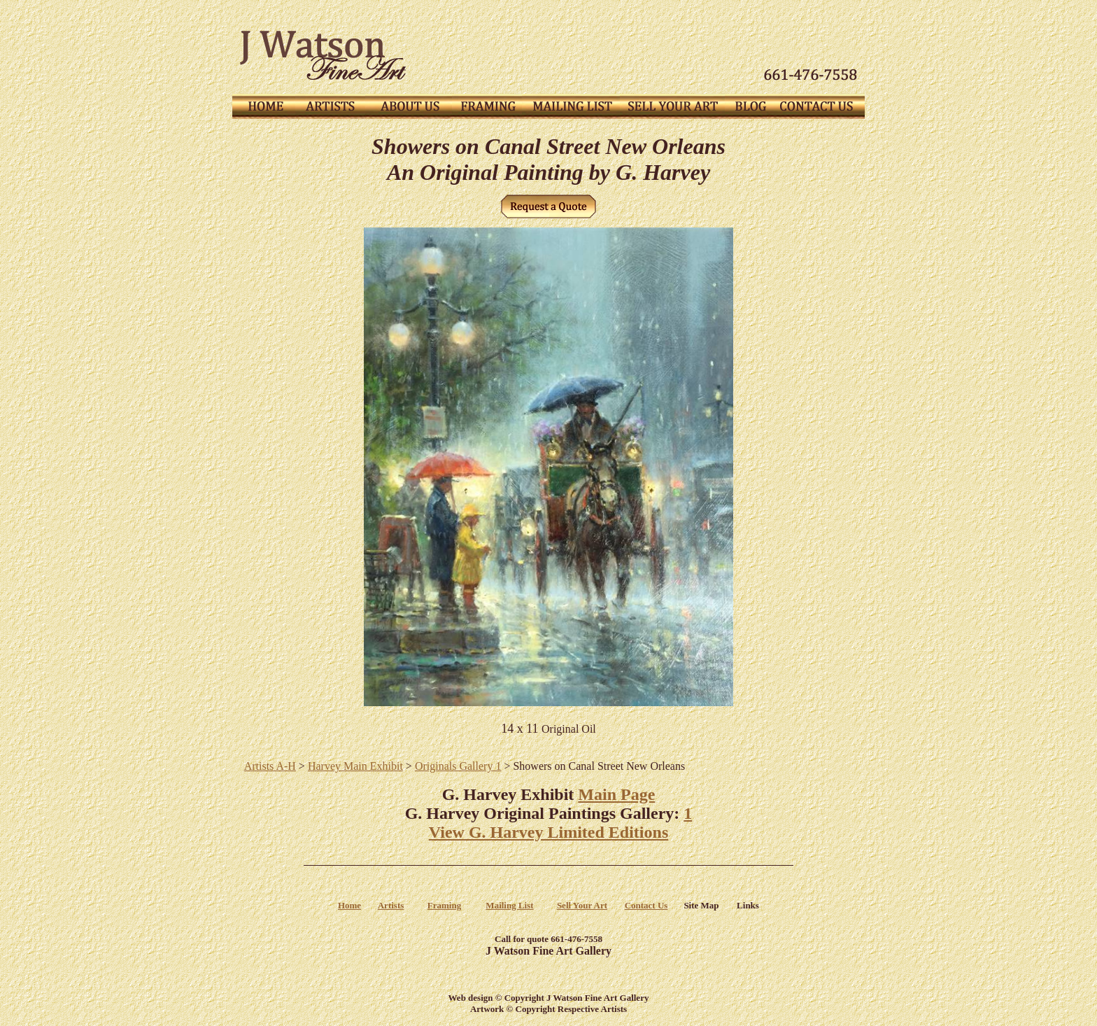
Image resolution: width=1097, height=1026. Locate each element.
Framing (444, 905)
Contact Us (646, 905)
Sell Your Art (582, 905)
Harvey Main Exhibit (355, 766)
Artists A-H (270, 766)
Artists (391, 905)
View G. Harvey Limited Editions (548, 832)
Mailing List (509, 905)
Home (349, 905)
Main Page (616, 794)
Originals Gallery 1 (458, 766)
